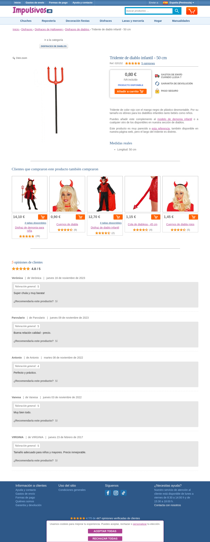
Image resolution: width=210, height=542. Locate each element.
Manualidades (181, 20)
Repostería (48, 20)
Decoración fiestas (78, 20)
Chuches (25, 20)
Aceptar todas (105, 531)
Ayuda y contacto (83, 2)
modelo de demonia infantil (174, 119)
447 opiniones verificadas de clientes (118, 518)
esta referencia (161, 128)
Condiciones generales (71, 489)
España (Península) (178, 2)
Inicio (17, 2)
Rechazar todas (105, 538)
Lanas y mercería (133, 20)
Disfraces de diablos (53, 46)
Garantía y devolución (29, 505)
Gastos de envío (35, 2)
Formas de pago (58, 2)
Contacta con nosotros (167, 505)
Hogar (158, 20)
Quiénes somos (25, 501)
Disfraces (106, 20)
